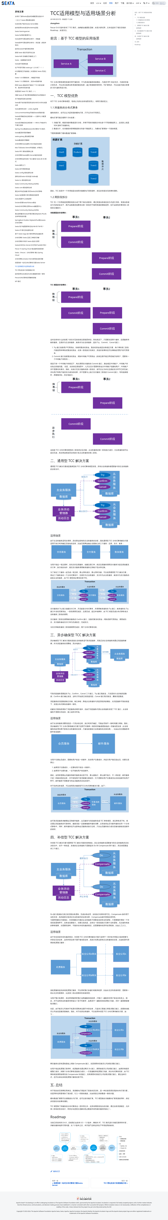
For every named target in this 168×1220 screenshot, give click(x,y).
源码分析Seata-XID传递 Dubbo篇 (26, 176)
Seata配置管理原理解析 (23, 133)
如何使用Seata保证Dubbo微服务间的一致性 (30, 274)
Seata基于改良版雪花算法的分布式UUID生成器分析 (31, 103)
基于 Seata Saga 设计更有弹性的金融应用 (29, 234)
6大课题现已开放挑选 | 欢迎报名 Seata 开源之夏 (30, 72)
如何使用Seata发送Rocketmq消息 (26, 28)
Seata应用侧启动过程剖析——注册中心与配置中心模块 (30, 117)
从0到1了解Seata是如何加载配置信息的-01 (29, 16)
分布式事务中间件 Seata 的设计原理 (27, 241)
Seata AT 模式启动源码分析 (24, 230)
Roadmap (137, 45)
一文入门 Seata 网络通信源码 (25, 20)
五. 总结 (137, 42)
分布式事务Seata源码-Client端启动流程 (28, 144)
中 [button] (145, 3)
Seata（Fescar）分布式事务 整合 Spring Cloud (29, 253)
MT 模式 (18, 281)
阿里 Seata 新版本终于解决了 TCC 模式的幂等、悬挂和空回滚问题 (29, 86)
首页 (92, 3)
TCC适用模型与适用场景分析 (24, 266)
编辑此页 (55, 1171)
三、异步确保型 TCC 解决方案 (143, 31)
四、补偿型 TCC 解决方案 (142, 36)
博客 (111, 3)
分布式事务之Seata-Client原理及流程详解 (29, 259)
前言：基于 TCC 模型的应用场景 (143, 14)
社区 (105, 3)
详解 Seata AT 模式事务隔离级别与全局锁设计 (30, 95)
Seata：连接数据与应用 (23, 60)
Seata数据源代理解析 (22, 140)
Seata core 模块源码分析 (23, 188)
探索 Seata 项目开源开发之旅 (25, 52)
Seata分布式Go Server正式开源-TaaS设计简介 (30, 245)
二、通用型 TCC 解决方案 (142, 25)
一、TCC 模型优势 (140, 17)
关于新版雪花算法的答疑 (23, 99)
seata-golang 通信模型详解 (24, 136)
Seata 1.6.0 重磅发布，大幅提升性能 (27, 78)
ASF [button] (137, 3)
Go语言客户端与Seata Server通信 (26, 24)
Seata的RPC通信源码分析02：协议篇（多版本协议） (30, 44)
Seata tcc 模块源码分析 (23, 180)
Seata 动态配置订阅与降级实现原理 (27, 195)
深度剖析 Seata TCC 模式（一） (25, 91)
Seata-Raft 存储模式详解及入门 (25, 56)
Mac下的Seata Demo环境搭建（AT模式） (29, 148)
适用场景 (138, 28)
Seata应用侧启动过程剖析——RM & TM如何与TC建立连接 (31, 124)
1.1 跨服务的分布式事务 (143, 20)
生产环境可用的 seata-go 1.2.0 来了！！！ (29, 67)
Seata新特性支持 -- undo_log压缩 (26, 109)
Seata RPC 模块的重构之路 (24, 151)
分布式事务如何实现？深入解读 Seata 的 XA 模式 (30, 160)
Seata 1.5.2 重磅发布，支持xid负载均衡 (28, 81)
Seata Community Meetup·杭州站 (27, 184)
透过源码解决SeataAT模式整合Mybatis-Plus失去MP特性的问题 (30, 215)
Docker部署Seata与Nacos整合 (25, 202)
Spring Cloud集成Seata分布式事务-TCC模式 (30, 129)
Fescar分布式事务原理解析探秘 (25, 278)
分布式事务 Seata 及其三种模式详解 (27, 238)
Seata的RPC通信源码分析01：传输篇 (27, 39)
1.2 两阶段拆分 (140, 22)
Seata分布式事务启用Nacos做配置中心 (28, 206)
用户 (116, 3)
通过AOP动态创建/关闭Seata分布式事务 (28, 191)
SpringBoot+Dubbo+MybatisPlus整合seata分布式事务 (30, 221)
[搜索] (159, 3)
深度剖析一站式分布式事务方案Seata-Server (30, 263)
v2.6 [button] (97, 3)
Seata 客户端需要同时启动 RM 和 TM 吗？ (29, 226)
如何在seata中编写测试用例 (24, 49)
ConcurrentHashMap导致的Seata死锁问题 (30, 113)
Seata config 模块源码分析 (24, 173)
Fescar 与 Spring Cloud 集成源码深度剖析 (29, 249)
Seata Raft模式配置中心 (23, 35)
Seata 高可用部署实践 (22, 169)
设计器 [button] (129, 3)
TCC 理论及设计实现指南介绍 (25, 270)
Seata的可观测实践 (21, 64)
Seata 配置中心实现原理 (23, 199)
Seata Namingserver (22, 31)
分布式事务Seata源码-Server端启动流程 (28, 155)
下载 (122, 3)
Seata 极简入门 (20, 165)
